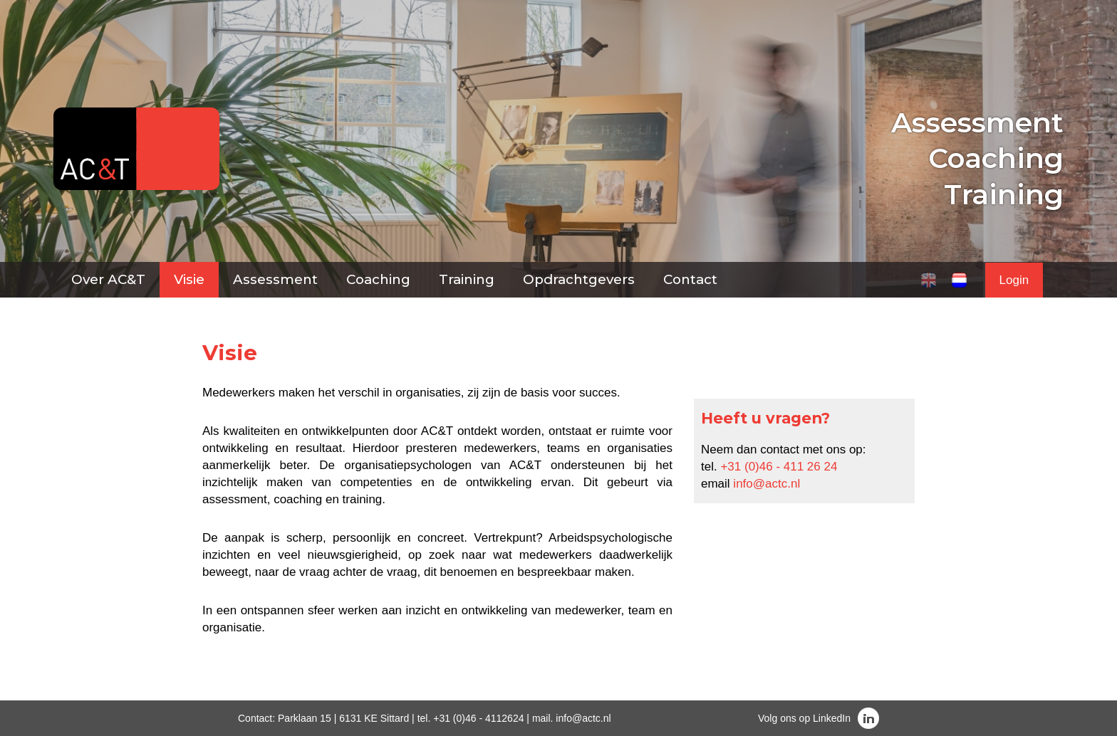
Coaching (378, 279)
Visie (189, 279)
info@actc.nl (766, 483)
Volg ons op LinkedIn (804, 718)
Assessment (275, 279)
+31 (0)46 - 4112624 (478, 718)
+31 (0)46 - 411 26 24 (778, 466)
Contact (690, 279)
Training (466, 279)
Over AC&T (108, 279)
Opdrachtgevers (579, 279)
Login (1014, 280)
